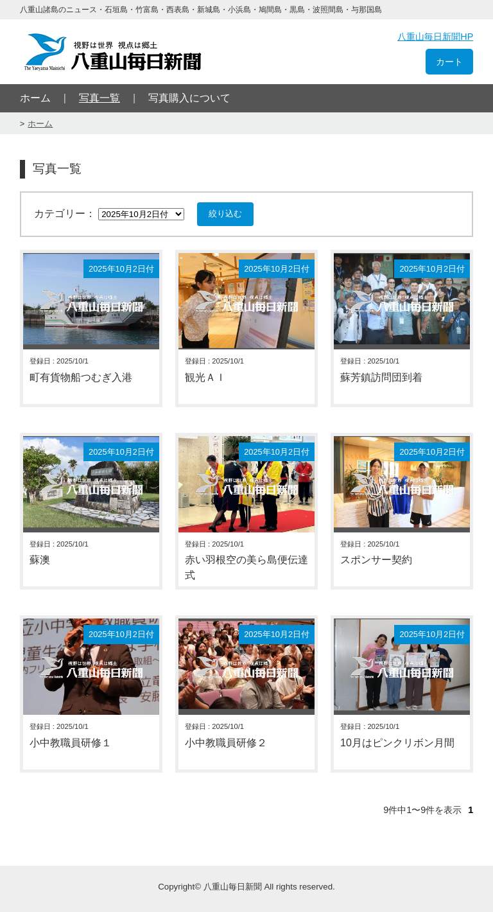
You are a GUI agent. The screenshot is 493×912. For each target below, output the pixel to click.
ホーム (35, 97)
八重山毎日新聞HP (435, 36)
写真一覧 (99, 97)
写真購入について (189, 97)
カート (449, 62)
